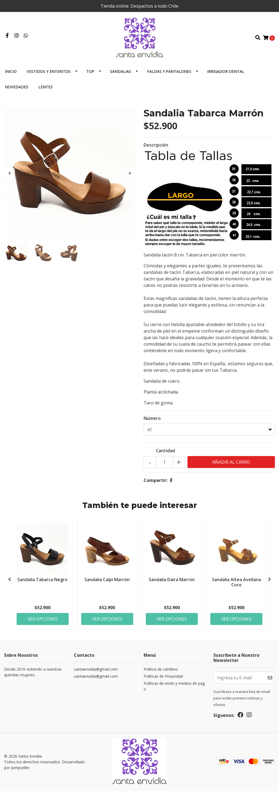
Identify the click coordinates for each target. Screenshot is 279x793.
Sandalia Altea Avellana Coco (236, 584)
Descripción (156, 147)
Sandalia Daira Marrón (172, 581)
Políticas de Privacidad (163, 679)
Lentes (45, 89)
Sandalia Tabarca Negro (42, 581)
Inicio (11, 73)
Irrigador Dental (225, 73)
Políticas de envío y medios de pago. (174, 688)
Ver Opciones (42, 621)
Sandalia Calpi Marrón (107, 581)
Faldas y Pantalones (169, 73)
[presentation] (9, 175)
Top (90, 73)
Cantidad (165, 453)
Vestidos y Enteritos (49, 73)
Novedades (16, 89)
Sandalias (120, 73)
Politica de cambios (161, 671)
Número (152, 420)
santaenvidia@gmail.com (96, 671)
